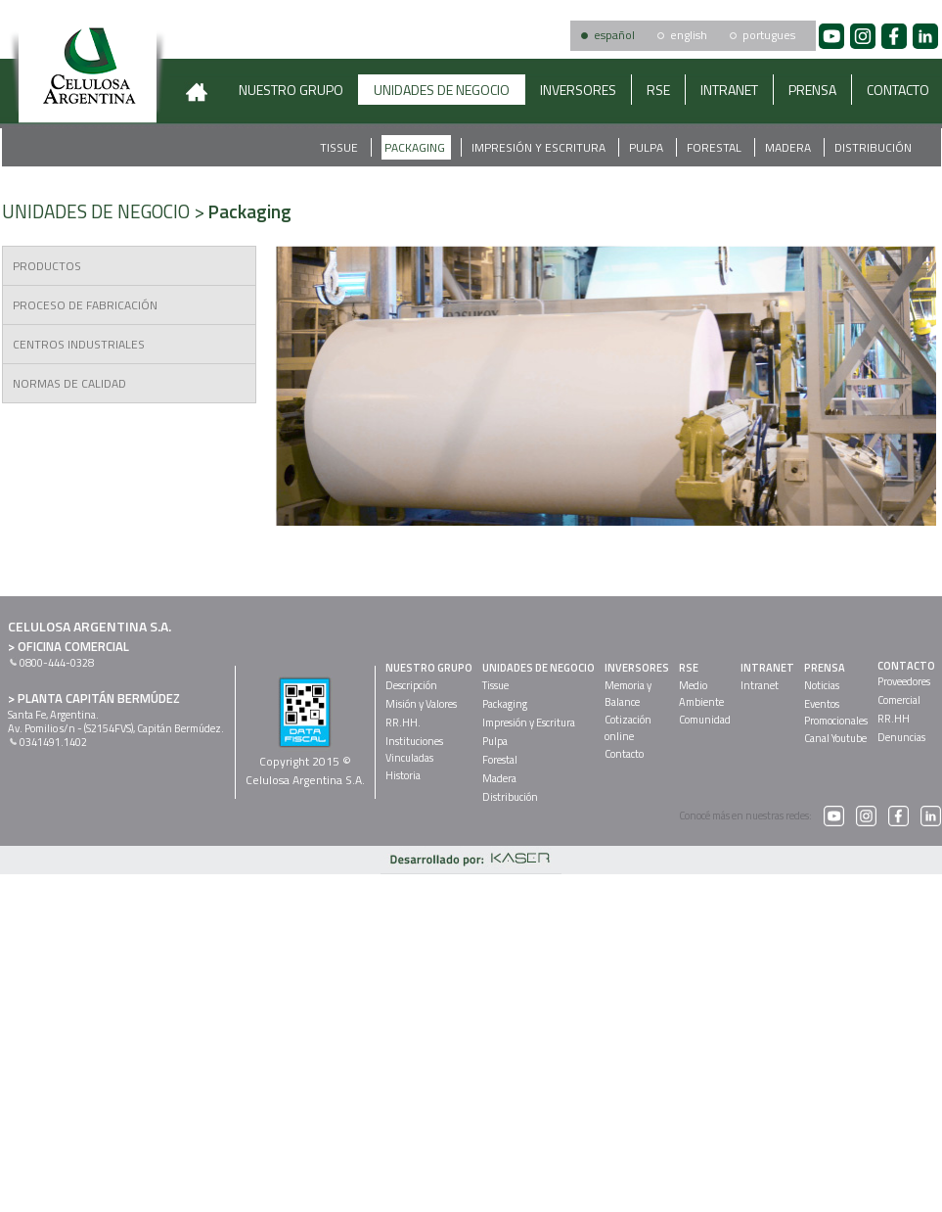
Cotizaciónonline (628, 728)
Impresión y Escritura (539, 147)
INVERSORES (578, 89)
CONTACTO (906, 666)
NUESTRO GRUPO (291, 89)
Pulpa (647, 147)
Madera (789, 147)
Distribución (873, 147)
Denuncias (901, 737)
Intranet (759, 685)
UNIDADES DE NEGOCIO (442, 89)
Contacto (624, 754)
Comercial (898, 700)
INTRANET (729, 89)
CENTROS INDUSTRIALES (79, 344)
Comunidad (705, 719)
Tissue (340, 147)
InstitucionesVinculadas (414, 749)
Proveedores (903, 681)
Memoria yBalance (628, 693)
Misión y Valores (421, 704)
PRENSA (812, 89)
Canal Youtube (835, 738)
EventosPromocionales (836, 712)
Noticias (821, 685)
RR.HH (893, 718)
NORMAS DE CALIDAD (69, 383)
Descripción (411, 685)
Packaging (416, 147)
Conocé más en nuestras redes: (761, 815)
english (688, 34)
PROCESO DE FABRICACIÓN (85, 305)
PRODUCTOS (47, 265)
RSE (658, 89)
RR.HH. (403, 722)
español (614, 34)
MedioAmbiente (701, 693)
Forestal (715, 147)
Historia (403, 775)
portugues (768, 34)
